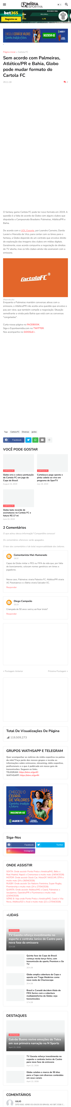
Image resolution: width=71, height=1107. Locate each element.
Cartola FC (23, 52)
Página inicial (9, 52)
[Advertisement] (35, 122)
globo (34, 432)
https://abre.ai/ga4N (29, 775)
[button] (4, 4)
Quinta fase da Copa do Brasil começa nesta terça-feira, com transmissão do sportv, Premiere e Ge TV (45, 960)
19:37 (16, 558)
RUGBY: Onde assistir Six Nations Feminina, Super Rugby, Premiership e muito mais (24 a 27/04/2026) (34, 885)
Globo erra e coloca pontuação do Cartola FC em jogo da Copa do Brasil (18, 477)
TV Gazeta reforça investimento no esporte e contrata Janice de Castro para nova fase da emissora (44, 1059)
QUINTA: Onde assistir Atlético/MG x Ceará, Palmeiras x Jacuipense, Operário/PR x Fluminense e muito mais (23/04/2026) (33, 892)
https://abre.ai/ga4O (28, 772)
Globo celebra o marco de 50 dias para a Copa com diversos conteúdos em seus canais (45, 1075)
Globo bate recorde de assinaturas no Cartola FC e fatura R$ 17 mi (17, 513)
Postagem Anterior (14, 671)
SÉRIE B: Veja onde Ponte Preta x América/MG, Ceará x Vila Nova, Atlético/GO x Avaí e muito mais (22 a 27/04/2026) (34, 900)
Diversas (25, 432)
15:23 (16, 604)
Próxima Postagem (57, 671)
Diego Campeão (23, 601)
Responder (11, 587)
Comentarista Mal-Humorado (30, 555)
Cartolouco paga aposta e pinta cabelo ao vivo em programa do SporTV (50, 477)
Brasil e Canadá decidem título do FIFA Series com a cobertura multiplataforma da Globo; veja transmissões (44, 994)
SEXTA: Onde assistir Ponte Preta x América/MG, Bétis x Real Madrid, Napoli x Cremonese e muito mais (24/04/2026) (35, 873)
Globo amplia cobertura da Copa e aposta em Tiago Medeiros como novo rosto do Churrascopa (44, 977)
